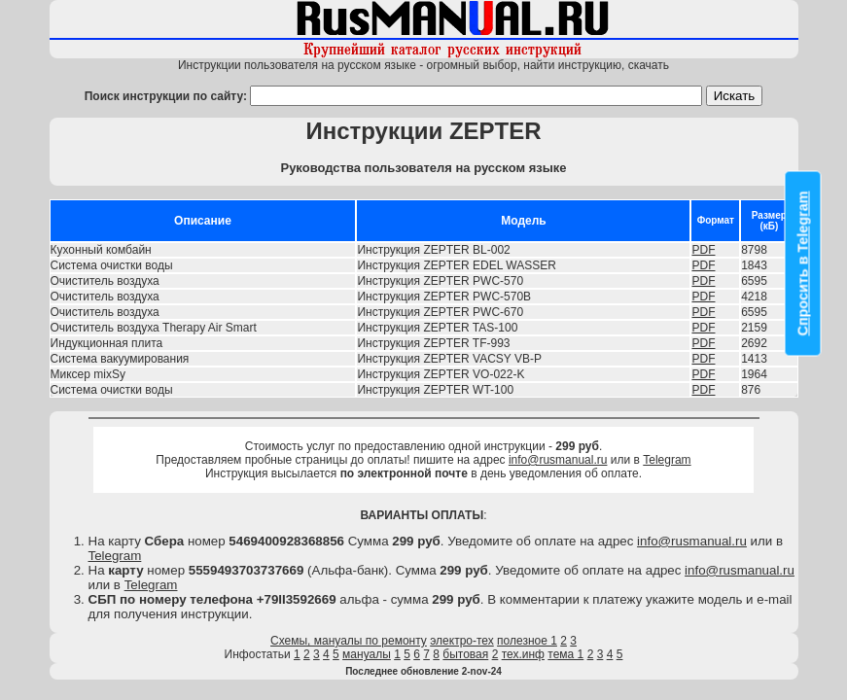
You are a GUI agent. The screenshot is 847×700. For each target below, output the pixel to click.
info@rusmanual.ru (558, 460)
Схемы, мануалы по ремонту (348, 641)
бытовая (465, 654)
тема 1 (565, 654)
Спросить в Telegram (803, 264)
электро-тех (462, 641)
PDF (703, 250)
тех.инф (523, 654)
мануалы (366, 654)
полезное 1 (527, 641)
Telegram (666, 460)
